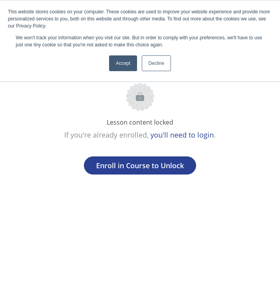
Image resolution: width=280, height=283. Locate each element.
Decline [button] (156, 63)
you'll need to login (182, 135)
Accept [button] (123, 63)
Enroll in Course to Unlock (140, 165)
